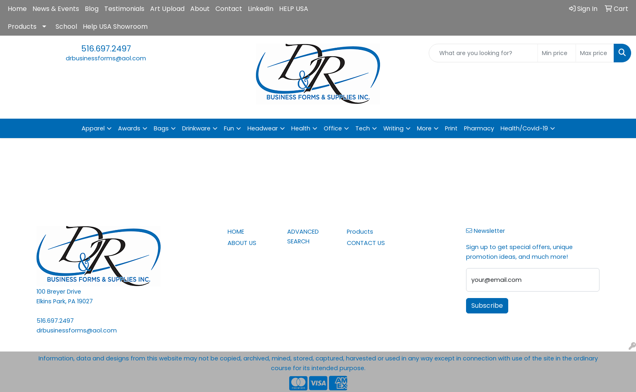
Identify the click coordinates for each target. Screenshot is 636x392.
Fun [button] (229, 128)
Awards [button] (129, 128)
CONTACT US (366, 243)
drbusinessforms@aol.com (106, 58)
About (200, 8)
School (66, 26)
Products (22, 26)
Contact (228, 8)
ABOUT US (242, 243)
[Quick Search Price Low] (556, 53)
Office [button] (333, 128)
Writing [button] (393, 128)
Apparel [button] (93, 128)
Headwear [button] (262, 128)
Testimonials (124, 8)
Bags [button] (161, 128)
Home (17, 8)
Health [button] (300, 128)
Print (451, 128)
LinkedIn (260, 8)
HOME (236, 232)
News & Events (55, 8)
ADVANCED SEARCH (303, 236)
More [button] (424, 128)
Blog (92, 8)
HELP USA (293, 8)
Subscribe (487, 305)
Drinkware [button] (196, 128)
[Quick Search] (483, 53)
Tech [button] (362, 128)
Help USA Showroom (115, 26)
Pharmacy (479, 128)
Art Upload (167, 8)
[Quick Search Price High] (595, 53)
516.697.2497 (106, 48)
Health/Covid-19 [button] (524, 128)
